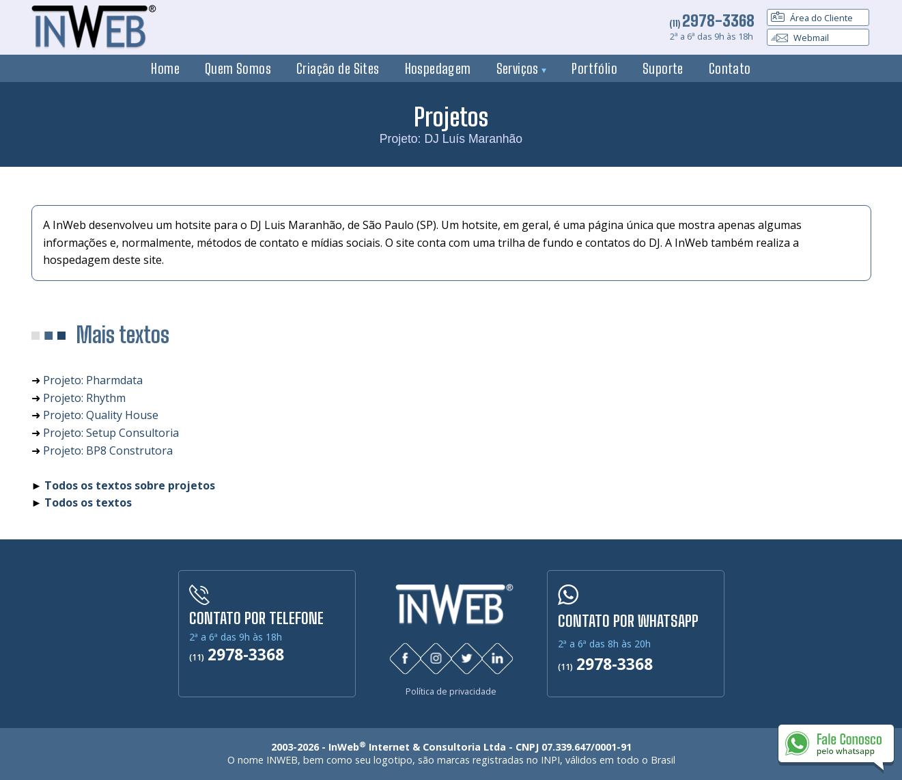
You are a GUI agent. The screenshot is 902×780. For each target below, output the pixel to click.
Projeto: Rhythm (84, 397)
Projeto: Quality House (100, 414)
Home (165, 68)
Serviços (521, 68)
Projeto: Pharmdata (93, 380)
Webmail (800, 37)
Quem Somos (238, 68)
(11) (712, 23)
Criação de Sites (338, 68)
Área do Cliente (812, 18)
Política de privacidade (451, 691)
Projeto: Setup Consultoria (111, 432)
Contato (730, 68)
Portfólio (594, 68)
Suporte (663, 68)
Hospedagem (438, 68)
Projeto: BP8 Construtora (108, 450)
